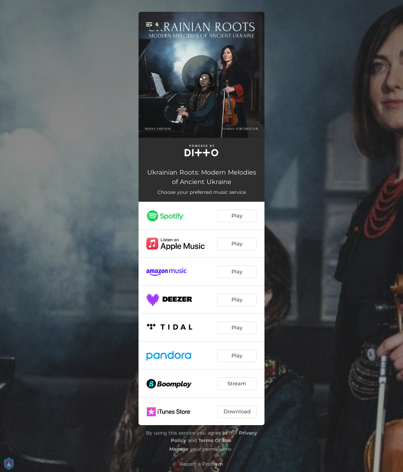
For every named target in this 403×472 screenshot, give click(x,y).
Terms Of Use (214, 440)
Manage (179, 449)
